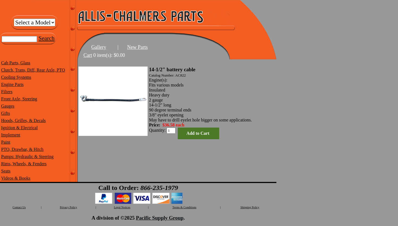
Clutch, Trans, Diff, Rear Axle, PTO (33, 70)
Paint (5, 142)
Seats (6, 171)
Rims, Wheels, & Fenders (24, 163)
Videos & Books (15, 178)
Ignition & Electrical (19, 127)
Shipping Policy (249, 207)
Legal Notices (122, 207)
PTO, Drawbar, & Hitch (22, 149)
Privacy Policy (68, 207)
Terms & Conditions (184, 207)
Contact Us (19, 207)
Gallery (98, 47)
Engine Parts (12, 84)
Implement (10, 135)
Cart (87, 55)
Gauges (7, 106)
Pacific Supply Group (160, 218)
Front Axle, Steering (19, 99)
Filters (6, 91)
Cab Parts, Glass (15, 62)
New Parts (137, 47)
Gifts (5, 113)
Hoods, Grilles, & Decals (23, 120)
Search (46, 38)
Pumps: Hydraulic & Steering (27, 156)
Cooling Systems (16, 77)
